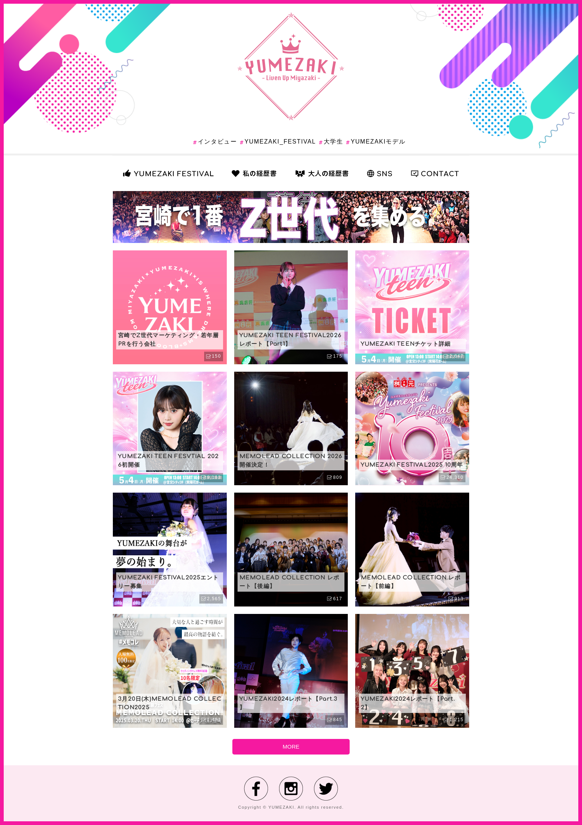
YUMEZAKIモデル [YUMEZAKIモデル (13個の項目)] (378, 141)
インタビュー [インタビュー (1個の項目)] (217, 141)
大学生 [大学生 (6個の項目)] (333, 141)
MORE (291, 746)
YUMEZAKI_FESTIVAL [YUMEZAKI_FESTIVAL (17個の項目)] (280, 141)
